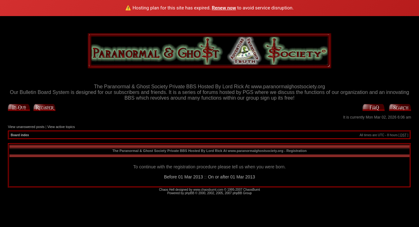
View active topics (61, 127)
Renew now (224, 8)
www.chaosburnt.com (208, 189)
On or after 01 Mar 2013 (231, 176)
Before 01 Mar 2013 (183, 176)
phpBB (189, 193)
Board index (20, 135)
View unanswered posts (26, 127)
